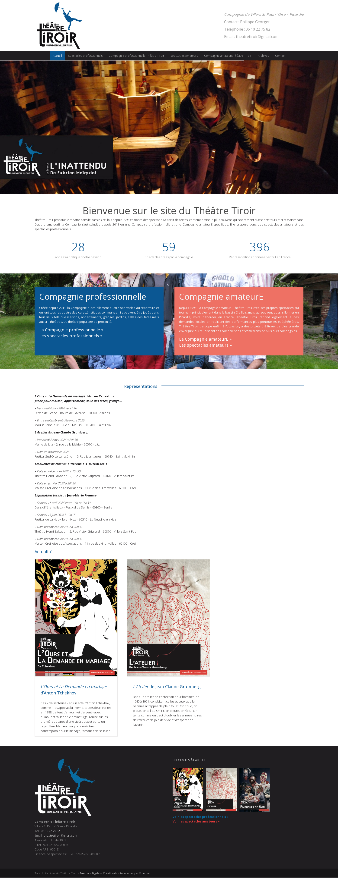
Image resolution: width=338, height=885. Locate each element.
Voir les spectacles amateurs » (196, 821)
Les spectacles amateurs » (205, 345)
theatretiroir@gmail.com (60, 835)
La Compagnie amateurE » (205, 339)
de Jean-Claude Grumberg (167, 686)
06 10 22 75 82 (50, 831)
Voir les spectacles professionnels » (201, 817)
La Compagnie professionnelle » (71, 330)
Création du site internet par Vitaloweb (127, 873)
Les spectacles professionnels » (70, 336)
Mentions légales (90, 873)
